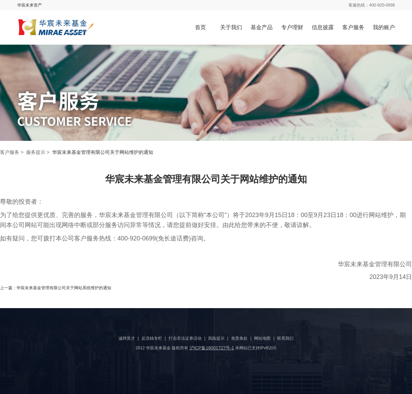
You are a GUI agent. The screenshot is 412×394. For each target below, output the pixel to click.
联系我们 (285, 338)
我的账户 (384, 27)
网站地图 (262, 338)
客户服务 (353, 27)
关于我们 (231, 27)
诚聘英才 (126, 338)
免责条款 (239, 338)
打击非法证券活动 (185, 338)
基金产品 (262, 27)
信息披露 (323, 27)
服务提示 (35, 152)
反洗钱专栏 (151, 338)
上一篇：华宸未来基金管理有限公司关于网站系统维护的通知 (55, 287)
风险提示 (216, 338)
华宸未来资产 (29, 5)
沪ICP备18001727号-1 (212, 347)
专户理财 (292, 27)
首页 (200, 27)
